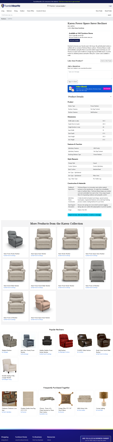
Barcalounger (25, 354)
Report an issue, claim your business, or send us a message (84, 215)
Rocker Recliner (64, 254)
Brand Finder (108, 11)
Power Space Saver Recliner (95, 254)
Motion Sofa (82, 408)
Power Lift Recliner (92, 286)
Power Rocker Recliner (12, 254)
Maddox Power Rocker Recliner (46, 351)
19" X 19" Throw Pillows (64, 409)
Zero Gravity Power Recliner (27, 351)
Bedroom (9, 11)
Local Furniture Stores (21, 440)
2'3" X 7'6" (28, 409)
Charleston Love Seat (9, 409)
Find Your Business (37, 440)
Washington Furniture (64, 352)
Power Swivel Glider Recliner (40, 286)
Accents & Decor (41, 11)
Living (2, 11)
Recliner (7, 350)
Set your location (74, 40)
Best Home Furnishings (78, 28)
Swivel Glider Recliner (11, 286)
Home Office (30, 11)
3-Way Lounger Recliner (8, 377)
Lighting (100, 408)
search (109, 15)
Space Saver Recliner (38, 254)
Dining (15, 11)
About (49, 440)
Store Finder (99, 11)
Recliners (3, 19)
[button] (90, 88)
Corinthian (81, 352)
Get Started (107, 88)
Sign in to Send (73, 82)
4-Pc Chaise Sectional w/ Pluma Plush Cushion (47, 410)
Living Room (4, 440)
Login (110, 6)
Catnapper (5, 352)
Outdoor (22, 11)
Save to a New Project (106, 61)
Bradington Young (7, 379)
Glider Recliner (84, 350)
